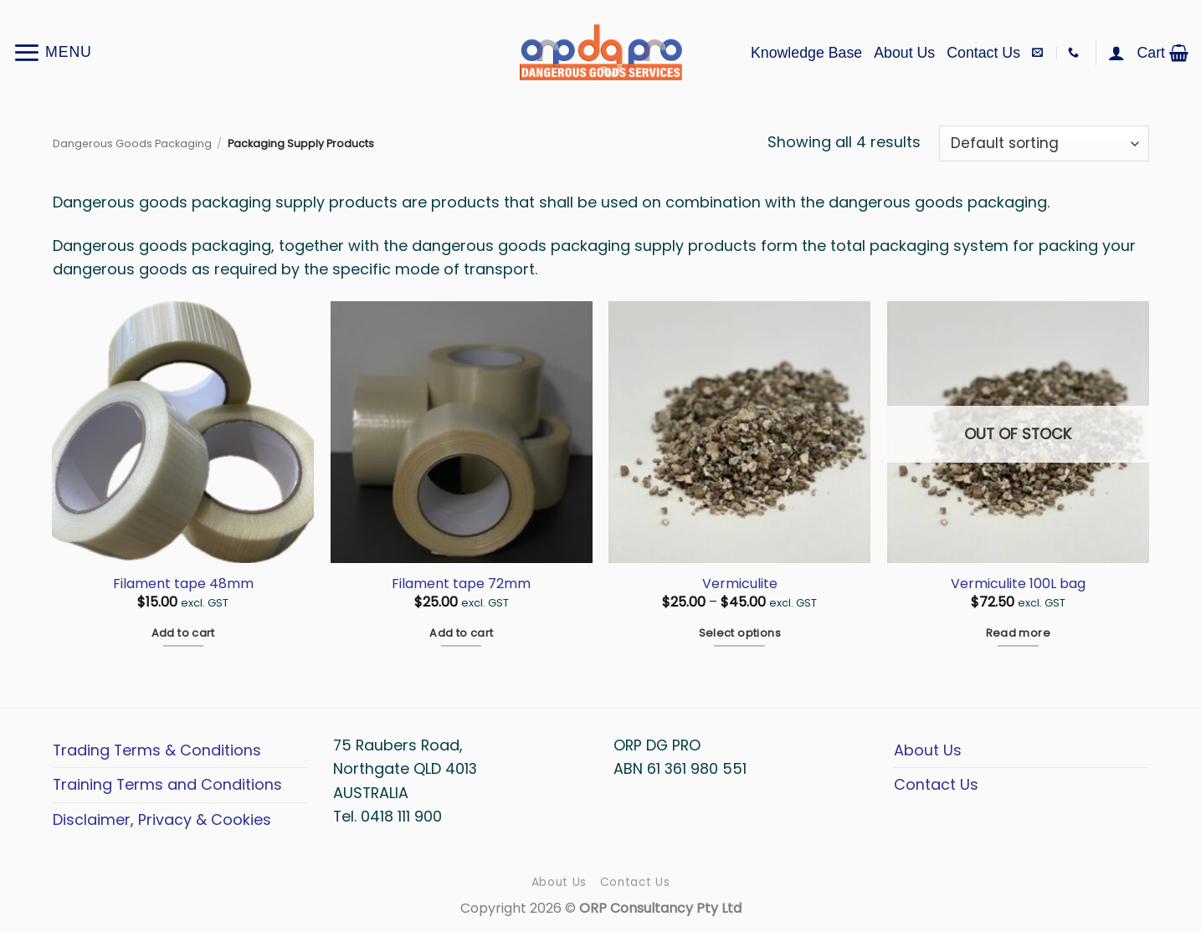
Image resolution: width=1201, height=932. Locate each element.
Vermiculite (740, 584)
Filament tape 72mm (461, 584)
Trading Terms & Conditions (157, 750)
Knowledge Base (806, 52)
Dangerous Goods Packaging (132, 143)
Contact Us (983, 52)
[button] (52, 52)
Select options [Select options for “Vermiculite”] (740, 633)
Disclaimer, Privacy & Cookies (162, 819)
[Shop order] (1043, 143)
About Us (904, 52)
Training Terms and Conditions (167, 784)
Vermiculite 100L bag (1018, 584)
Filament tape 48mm (183, 584)
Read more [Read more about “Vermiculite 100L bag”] (1018, 633)
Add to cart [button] (183, 633)
